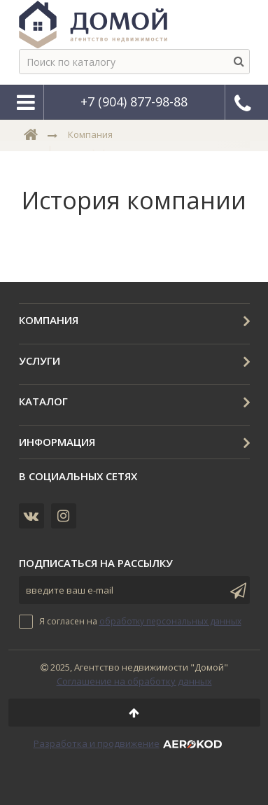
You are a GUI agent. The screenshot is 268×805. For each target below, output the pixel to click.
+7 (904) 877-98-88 (134, 101)
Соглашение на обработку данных (134, 681)
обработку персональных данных (170, 621)
